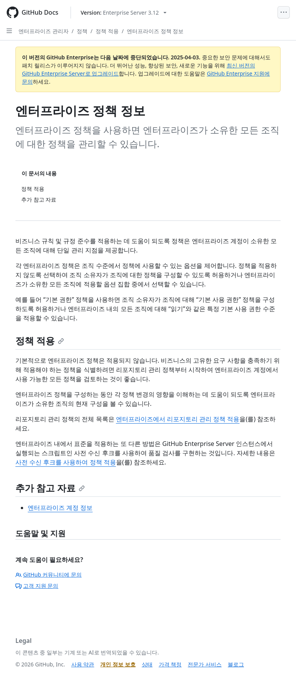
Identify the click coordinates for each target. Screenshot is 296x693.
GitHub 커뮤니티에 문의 (48, 574)
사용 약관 (82, 664)
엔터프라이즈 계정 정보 (60, 507)
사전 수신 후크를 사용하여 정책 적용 (65, 462)
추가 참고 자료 (50, 487)
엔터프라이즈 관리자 (43, 31)
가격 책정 (170, 664)
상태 (147, 664)
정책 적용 (107, 31)
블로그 (236, 664)
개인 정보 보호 (117, 664)
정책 (82, 31)
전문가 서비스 (205, 664)
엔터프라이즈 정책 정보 (155, 31)
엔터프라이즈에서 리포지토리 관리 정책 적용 (178, 419)
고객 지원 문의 (36, 585)
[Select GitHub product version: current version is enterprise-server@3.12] (123, 13)
